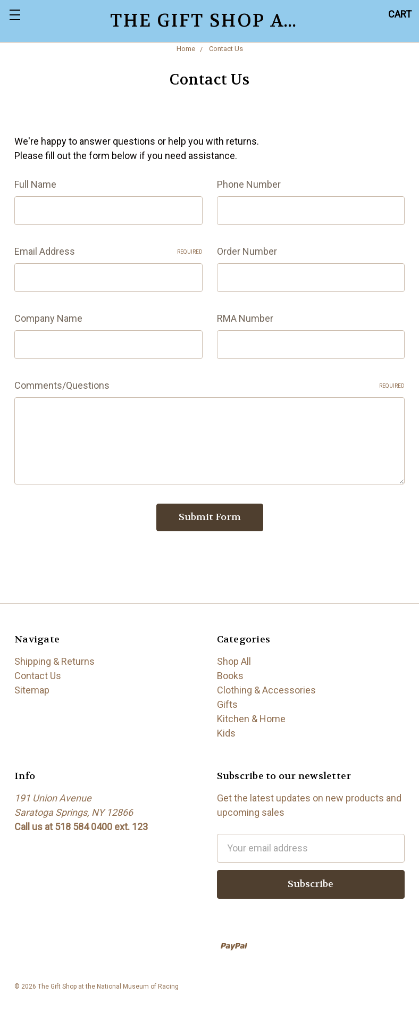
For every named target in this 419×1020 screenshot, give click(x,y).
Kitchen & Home (251, 718)
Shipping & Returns (54, 661)
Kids (226, 733)
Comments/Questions (209, 385)
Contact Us (37, 675)
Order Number (247, 251)
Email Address (108, 251)
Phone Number (249, 184)
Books (230, 675)
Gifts (227, 704)
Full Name (35, 184)
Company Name (48, 318)
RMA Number (245, 318)
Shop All (234, 661)
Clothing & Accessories (266, 690)
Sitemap (31, 690)
